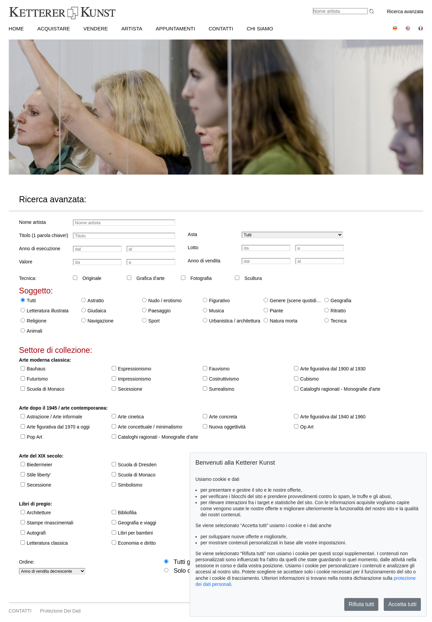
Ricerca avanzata (405, 11)
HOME (16, 28)
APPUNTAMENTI (175, 28)
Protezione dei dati (60, 611)
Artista (132, 28)
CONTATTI (221, 28)
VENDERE (95, 28)
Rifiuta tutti (361, 604)
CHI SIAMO (260, 28)
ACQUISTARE (53, 28)
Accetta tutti (402, 604)
